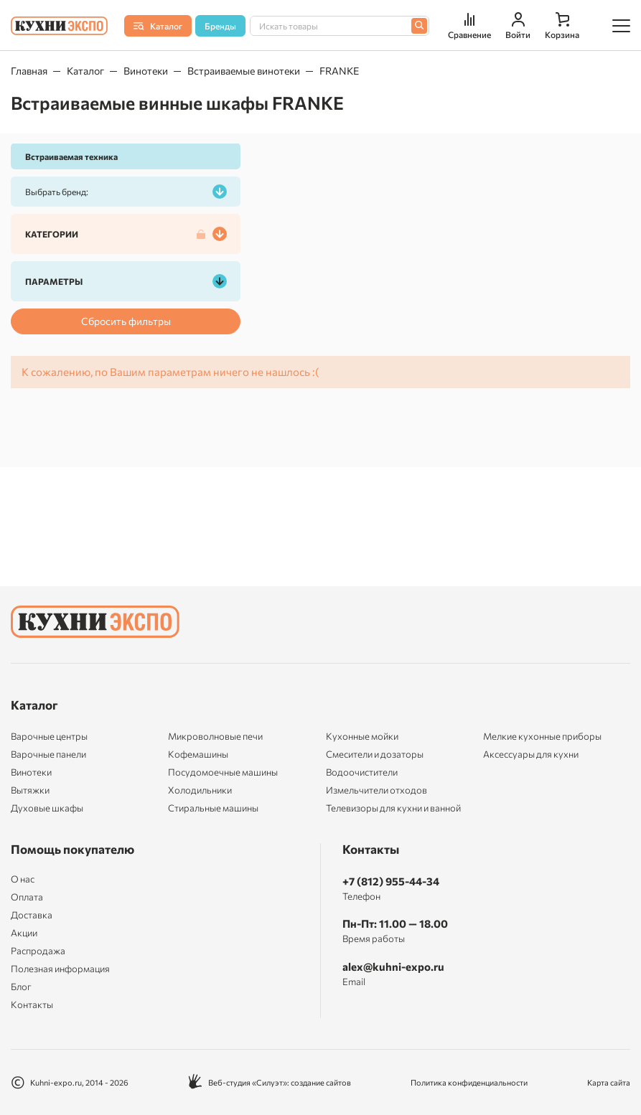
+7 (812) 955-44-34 (390, 881)
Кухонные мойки (362, 736)
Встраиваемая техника (71, 156)
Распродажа (38, 951)
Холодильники (200, 790)
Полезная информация (60, 969)
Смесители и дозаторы (375, 754)
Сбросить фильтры (126, 321)
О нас (22, 879)
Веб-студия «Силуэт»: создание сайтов (269, 1082)
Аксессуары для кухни (531, 754)
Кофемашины (198, 754)
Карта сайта (608, 1082)
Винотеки (145, 71)
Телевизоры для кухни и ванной (393, 808)
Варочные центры (49, 736)
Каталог (85, 71)
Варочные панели (48, 754)
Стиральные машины (213, 808)
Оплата (27, 897)
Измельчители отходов (376, 790)
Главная (29, 71)
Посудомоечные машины (223, 772)
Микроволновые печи (215, 736)
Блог (21, 987)
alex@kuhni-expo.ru (393, 966)
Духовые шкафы (47, 808)
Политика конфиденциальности (469, 1082)
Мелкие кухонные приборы (542, 736)
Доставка (31, 915)
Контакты (32, 1005)
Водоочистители (362, 772)
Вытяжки (30, 790)
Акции (24, 933)
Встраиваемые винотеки (243, 71)
